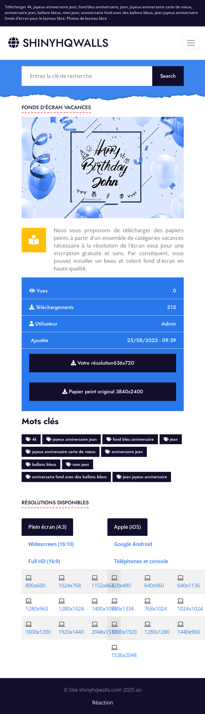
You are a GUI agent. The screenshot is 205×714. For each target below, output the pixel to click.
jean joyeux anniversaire (142, 477)
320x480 (121, 585)
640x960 (154, 585)
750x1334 (122, 608)
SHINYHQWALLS (58, 43)
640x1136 (188, 585)
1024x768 (69, 585)
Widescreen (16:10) (51, 544)
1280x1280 (157, 631)
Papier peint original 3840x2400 (102, 391)
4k (31, 439)
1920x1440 (71, 631)
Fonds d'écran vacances (56, 107)
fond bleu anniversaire (130, 439)
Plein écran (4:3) (47, 526)
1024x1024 (190, 608)
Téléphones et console (141, 561)
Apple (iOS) (127, 526)
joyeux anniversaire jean (71, 439)
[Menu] (191, 43)
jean (171, 439)
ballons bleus (41, 464)
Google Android (133, 544)
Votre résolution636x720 (102, 363)
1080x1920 (124, 631)
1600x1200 (38, 631)
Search (168, 76)
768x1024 (155, 608)
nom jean (77, 464)
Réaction (102, 702)
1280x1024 (71, 608)
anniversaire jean (124, 452)
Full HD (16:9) (44, 561)
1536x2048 (124, 655)
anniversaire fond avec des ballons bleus (66, 477)
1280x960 (36, 608)
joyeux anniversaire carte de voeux (60, 452)
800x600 (35, 585)
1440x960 (188, 631)
